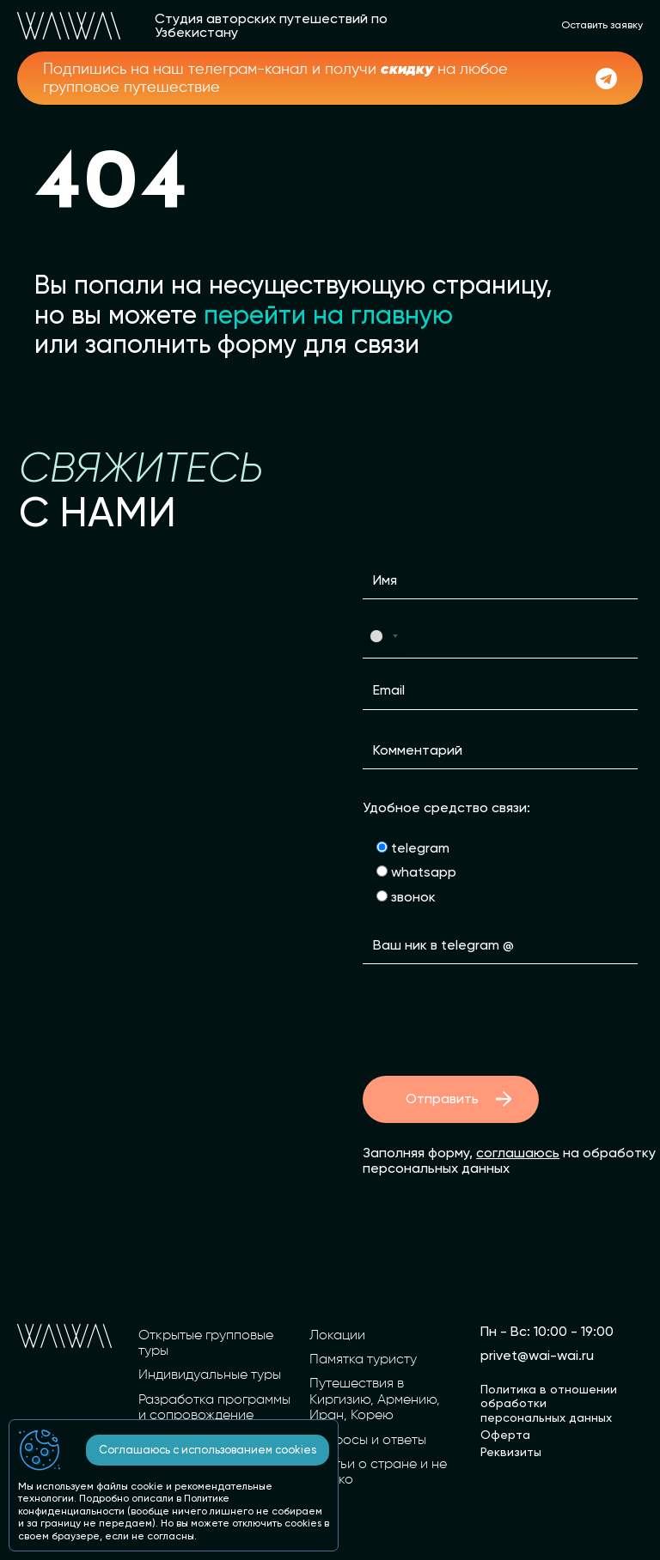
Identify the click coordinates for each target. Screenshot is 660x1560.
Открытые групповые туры (205, 1343)
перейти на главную (328, 315)
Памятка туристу (363, 1360)
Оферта (505, 1435)
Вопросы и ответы (367, 1441)
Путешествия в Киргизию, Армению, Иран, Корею (374, 1400)
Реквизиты (510, 1452)
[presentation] (493, 1019)
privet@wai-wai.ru (537, 1355)
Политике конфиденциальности (123, 1504)
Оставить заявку (602, 25)
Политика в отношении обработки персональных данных (548, 1402)
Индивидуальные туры (209, 1375)
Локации (337, 1336)
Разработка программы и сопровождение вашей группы (214, 1416)
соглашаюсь (517, 1152)
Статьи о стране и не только (378, 1472)
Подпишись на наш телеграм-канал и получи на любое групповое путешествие (275, 77)
